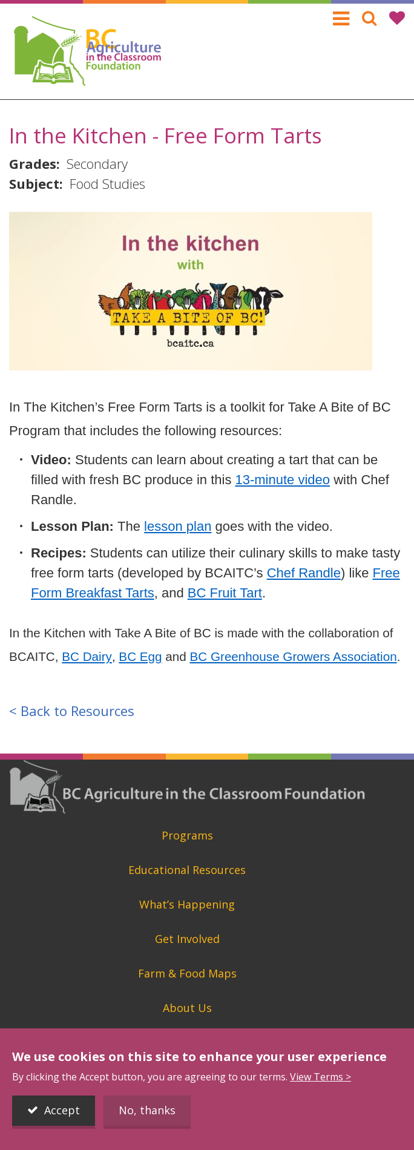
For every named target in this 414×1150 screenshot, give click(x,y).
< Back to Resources (71, 711)
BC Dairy (87, 656)
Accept (62, 1110)
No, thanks (147, 1110)
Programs (187, 835)
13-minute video (282, 479)
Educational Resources (187, 869)
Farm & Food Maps (187, 973)
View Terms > (320, 1076)
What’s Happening (187, 904)
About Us (187, 1007)
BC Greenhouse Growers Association (293, 656)
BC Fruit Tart (225, 592)
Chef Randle (304, 572)
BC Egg (140, 656)
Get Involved (187, 939)
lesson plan (177, 526)
